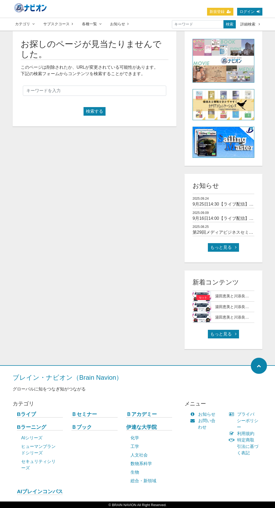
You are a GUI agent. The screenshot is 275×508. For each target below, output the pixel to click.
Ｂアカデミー (141, 414)
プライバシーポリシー (244, 420)
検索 (229, 24)
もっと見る (223, 247)
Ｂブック (81, 427)
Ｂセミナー (84, 414)
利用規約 (242, 433)
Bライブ (26, 414)
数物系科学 (141, 463)
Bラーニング (31, 427)
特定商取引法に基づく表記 (244, 446)
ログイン (250, 11)
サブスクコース (58, 24)
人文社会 (139, 455)
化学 (135, 438)
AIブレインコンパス (40, 491)
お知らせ (119, 24)
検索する (94, 111)
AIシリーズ (31, 438)
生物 (135, 472)
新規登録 (220, 11)
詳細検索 (250, 24)
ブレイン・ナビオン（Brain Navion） (67, 377)
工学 (135, 446)
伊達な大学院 (141, 427)
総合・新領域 (143, 480)
